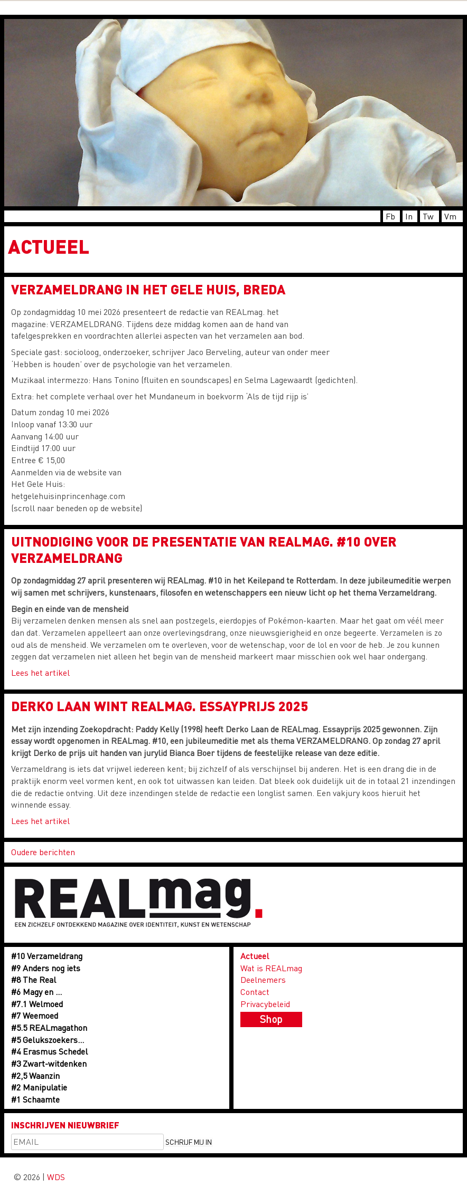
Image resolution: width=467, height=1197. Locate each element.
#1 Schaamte (35, 1099)
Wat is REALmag (271, 967)
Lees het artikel (40, 672)
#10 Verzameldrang (46, 955)
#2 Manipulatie (39, 1087)
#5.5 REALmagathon (49, 1027)
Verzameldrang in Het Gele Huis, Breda (148, 289)
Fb (390, 216)
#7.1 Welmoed (37, 1003)
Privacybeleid (265, 1003)
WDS (56, 1176)
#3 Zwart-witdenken (49, 1063)
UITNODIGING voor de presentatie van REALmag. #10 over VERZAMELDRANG (204, 549)
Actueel (254, 955)
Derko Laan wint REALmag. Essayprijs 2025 (159, 705)
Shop (271, 1019)
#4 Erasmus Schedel (49, 1051)
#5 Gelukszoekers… (47, 1039)
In (409, 216)
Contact (254, 991)
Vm (450, 216)
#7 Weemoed (34, 1015)
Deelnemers (263, 979)
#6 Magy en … (36, 991)
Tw (428, 216)
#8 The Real (33, 979)
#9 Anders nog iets (45, 967)
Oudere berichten (43, 851)
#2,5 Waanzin (35, 1075)
